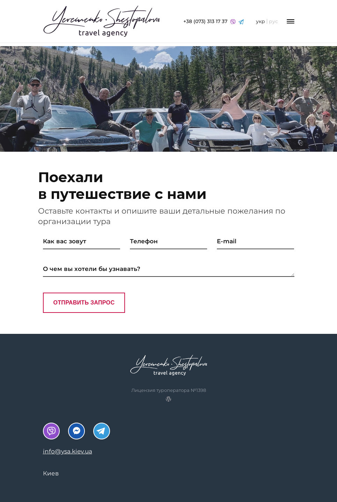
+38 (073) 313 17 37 (213, 21)
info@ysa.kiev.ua (67, 451)
